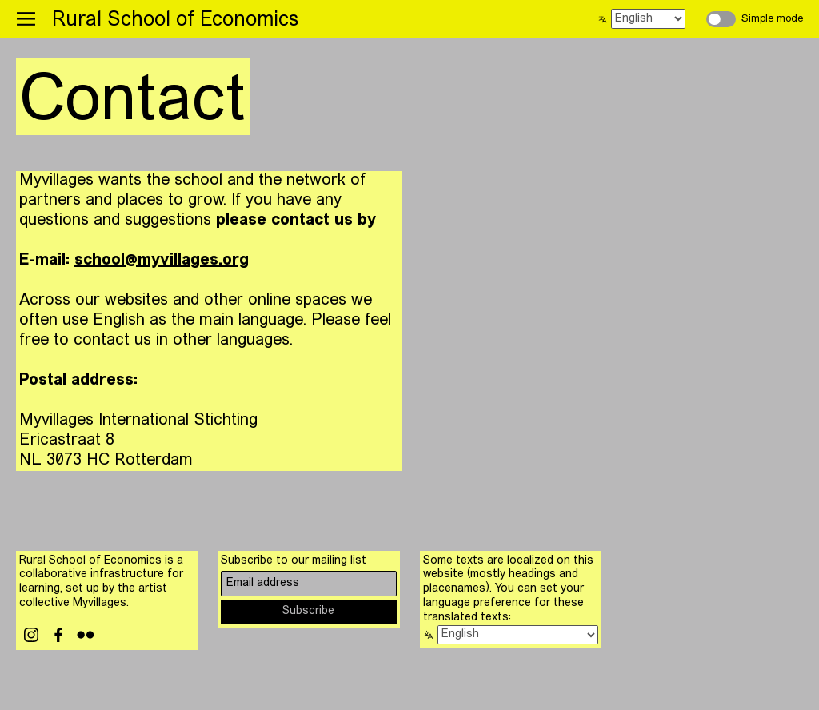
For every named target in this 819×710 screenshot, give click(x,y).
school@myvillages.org (161, 261)
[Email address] (308, 583)
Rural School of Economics (175, 20)
